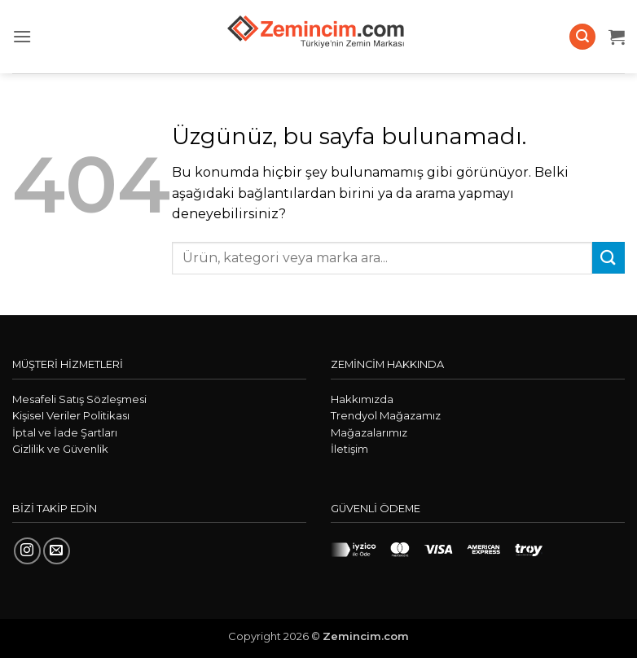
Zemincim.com (366, 636)
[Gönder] (608, 258)
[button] (22, 36)
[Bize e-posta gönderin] (56, 550)
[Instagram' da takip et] (27, 550)
